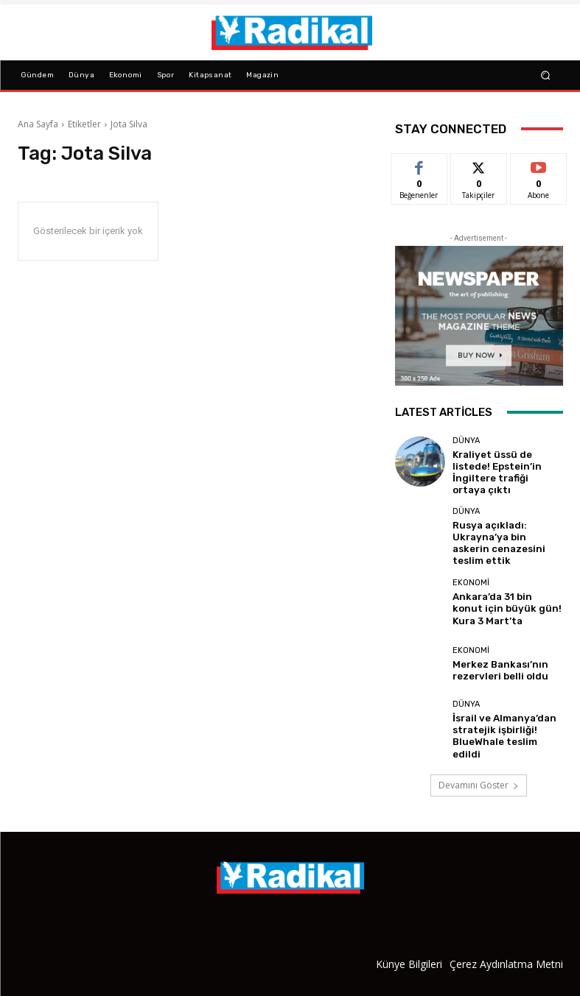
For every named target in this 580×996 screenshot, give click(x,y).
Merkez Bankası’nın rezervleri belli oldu (493, 651)
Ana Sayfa (38, 124)
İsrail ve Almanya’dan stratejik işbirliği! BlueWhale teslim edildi (501, 713)
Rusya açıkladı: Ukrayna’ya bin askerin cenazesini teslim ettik (507, 529)
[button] (545, 74)
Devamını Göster (479, 762)
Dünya (466, 445)
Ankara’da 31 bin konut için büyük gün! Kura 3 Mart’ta (507, 590)
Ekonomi (471, 573)
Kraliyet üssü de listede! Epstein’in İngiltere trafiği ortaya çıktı (506, 467)
